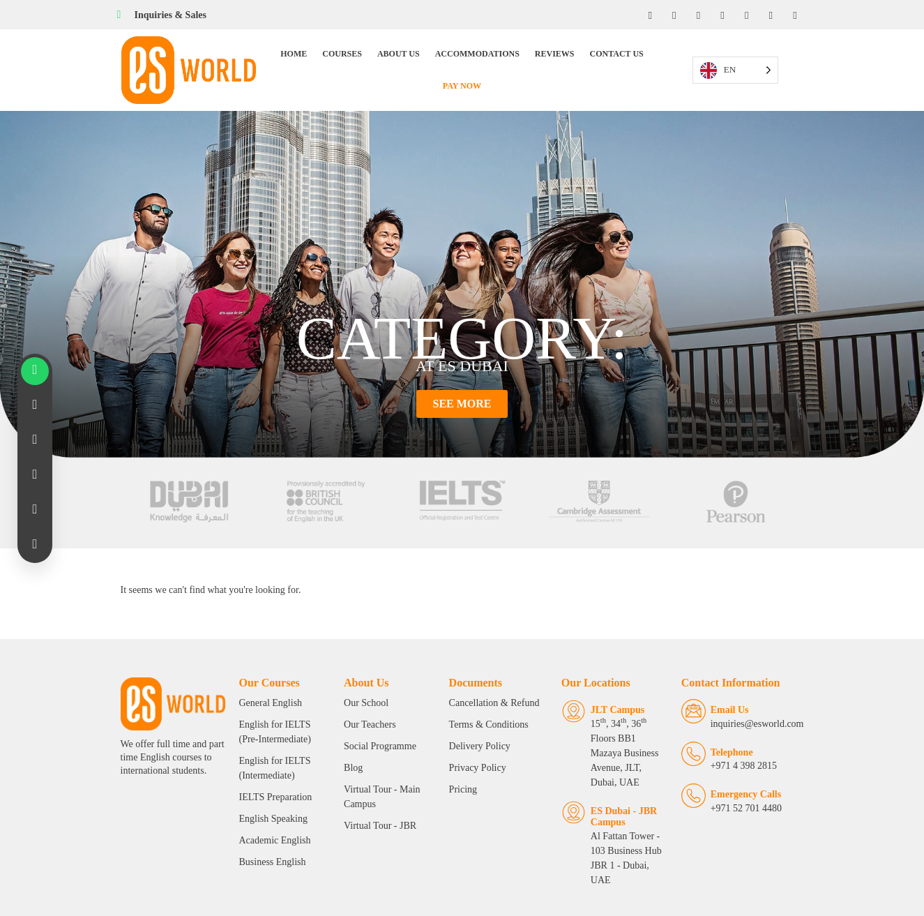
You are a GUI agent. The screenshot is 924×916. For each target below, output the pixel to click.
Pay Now (651, 58)
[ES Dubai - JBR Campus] (562, 786)
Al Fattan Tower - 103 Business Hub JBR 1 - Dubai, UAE (623, 824)
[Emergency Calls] (702, 784)
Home (267, 58)
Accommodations (450, 58)
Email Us (738, 698)
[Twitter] (746, 14)
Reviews (527, 58)
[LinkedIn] (696, 14)
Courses (315, 58)
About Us (371, 58)
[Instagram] (671, 14)
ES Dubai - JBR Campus (613, 790)
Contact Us (589, 58)
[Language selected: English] (758, 59)
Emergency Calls (754, 782)
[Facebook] (646, 14)
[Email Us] (702, 699)
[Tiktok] (771, 14)
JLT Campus (606, 698)
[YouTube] (721, 14)
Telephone (740, 740)
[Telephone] (702, 742)
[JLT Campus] (562, 699)
